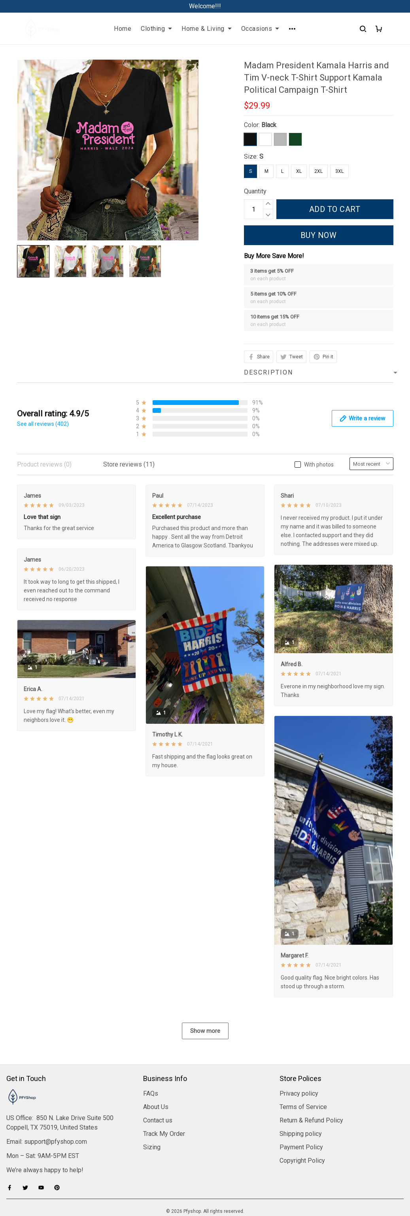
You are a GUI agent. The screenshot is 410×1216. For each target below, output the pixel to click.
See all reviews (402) (43, 424)
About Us (155, 1065)
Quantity (255, 191)
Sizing (152, 1105)
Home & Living (206, 28)
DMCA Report (205, 1180)
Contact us (157, 1078)
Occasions (260, 28)
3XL (339, 171)
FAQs (150, 1051)
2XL (318, 171)
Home (122, 28)
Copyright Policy (302, 1118)
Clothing (156, 28)
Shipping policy (301, 1092)
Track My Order (164, 1092)
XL (299, 171)
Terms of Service (303, 1065)
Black (268, 125)
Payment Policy (301, 1105)
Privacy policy (299, 1051)
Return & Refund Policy (311, 1078)
